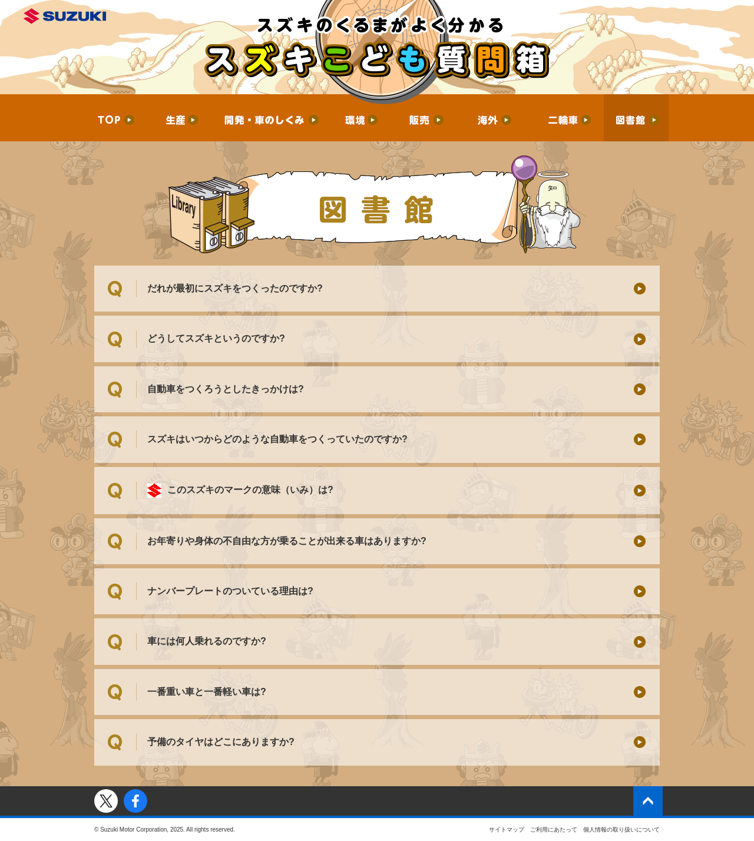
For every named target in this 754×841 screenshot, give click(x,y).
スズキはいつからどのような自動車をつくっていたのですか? (277, 439)
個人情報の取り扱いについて (621, 829)
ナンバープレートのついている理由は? (230, 591)
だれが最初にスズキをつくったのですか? (235, 288)
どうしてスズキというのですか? (216, 338)
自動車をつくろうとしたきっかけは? (225, 389)
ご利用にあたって (553, 829)
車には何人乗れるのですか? (206, 641)
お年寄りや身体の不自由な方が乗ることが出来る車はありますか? (286, 541)
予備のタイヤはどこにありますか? (221, 742)
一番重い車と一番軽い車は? (206, 692)
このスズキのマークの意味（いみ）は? (240, 491)
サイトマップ (506, 829)
